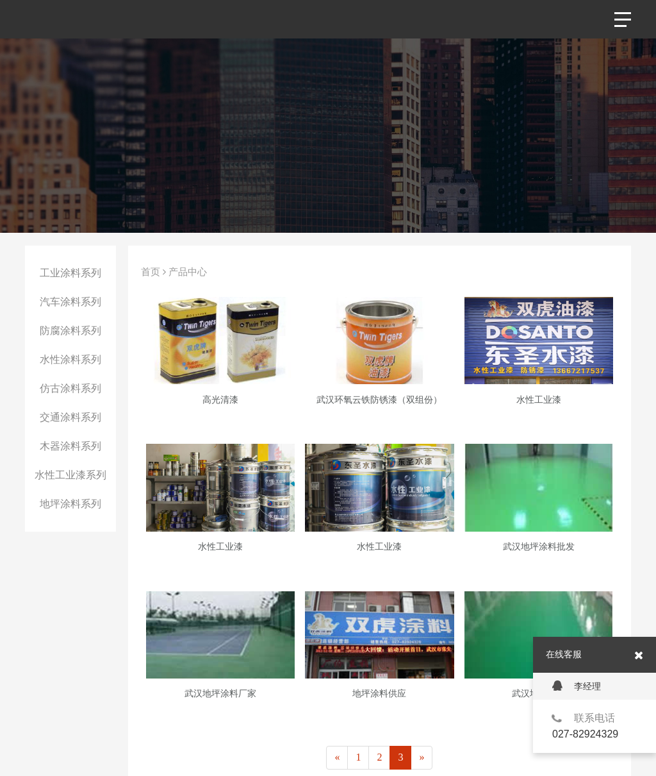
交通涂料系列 (71, 417)
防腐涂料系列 (71, 330)
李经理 (576, 685)
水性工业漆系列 (72, 474)
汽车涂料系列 (71, 301)
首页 (151, 272)
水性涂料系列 (71, 359)
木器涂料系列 (71, 446)
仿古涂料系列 (71, 388)
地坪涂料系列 (71, 503)
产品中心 (188, 272)
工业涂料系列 (71, 272)
